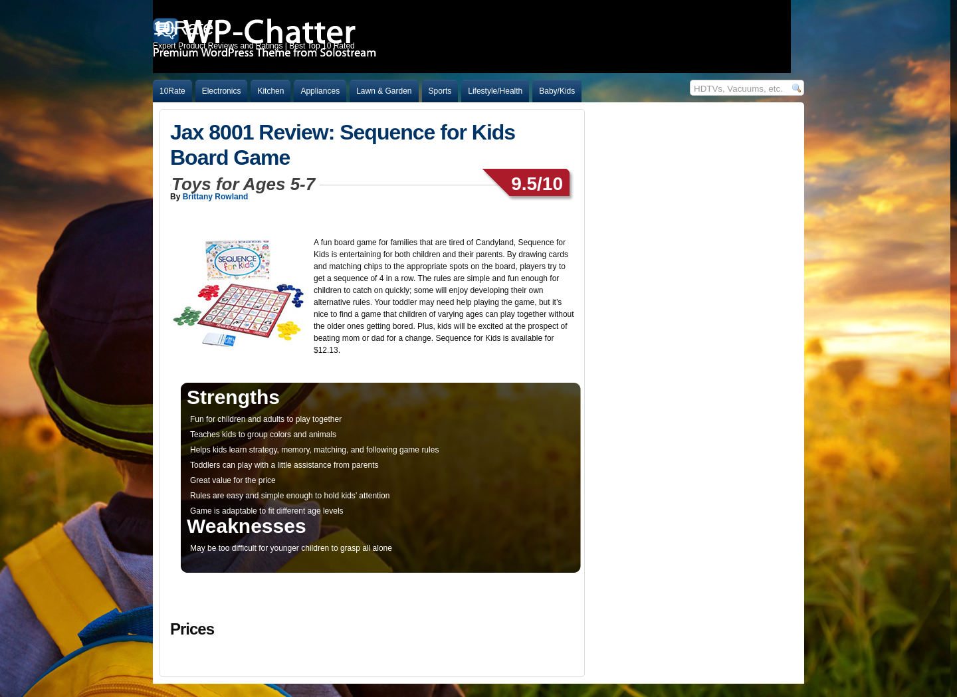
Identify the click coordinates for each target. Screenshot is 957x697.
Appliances (320, 91)
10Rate (172, 91)
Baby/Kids (557, 91)
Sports (440, 91)
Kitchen (270, 91)
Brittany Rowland (216, 196)
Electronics (221, 91)
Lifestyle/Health (495, 91)
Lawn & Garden (383, 91)
